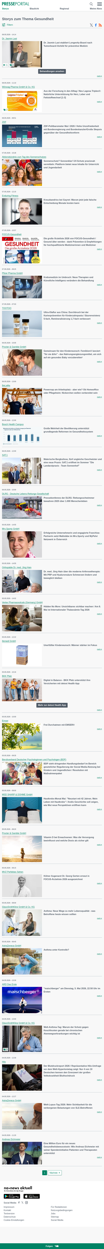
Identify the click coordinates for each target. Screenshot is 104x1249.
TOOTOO (6, 308)
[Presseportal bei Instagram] (26, 1202)
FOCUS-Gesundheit (11, 234)
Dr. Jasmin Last (9, 38)
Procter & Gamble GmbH (14, 347)
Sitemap (55, 1217)
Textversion (9, 1213)
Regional (64, 8)
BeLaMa (6, 385)
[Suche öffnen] (91, 4)
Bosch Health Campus (13, 424)
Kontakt (7, 1210)
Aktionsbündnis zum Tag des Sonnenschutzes (24, 157)
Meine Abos (96, 8)
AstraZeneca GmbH (11, 946)
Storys (5, 8)
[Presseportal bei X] (22, 1203)
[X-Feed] (91, 25)
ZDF (4, 122)
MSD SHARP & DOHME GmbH (17, 794)
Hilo (4, 1062)
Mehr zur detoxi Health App (52, 705)
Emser (5, 721)
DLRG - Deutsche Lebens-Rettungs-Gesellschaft (25, 494)
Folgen (52, 1246)
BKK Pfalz (7, 676)
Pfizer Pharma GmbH (12, 273)
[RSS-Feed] (100, 25)
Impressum (9, 1207)
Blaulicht (34, 8)
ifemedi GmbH (9, 641)
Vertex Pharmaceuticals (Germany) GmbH (22, 602)
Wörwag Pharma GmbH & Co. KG (18, 87)
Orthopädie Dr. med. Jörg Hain (16, 567)
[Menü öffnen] (99, 4)
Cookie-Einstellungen (14, 1220)
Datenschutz (10, 1217)
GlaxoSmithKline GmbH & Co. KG (18, 907)
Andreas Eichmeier (11, 1139)
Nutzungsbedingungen (61, 1210)
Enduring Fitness (10, 196)
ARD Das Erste (9, 984)
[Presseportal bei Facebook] (18, 1203)
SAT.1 (5, 455)
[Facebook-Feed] (96, 25)
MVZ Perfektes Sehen (12, 872)
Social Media (57, 1220)
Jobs (53, 1213)
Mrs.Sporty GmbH (10, 529)
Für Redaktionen (59, 1207)
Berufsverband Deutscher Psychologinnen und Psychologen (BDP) (34, 759)
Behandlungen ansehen (52, 71)
